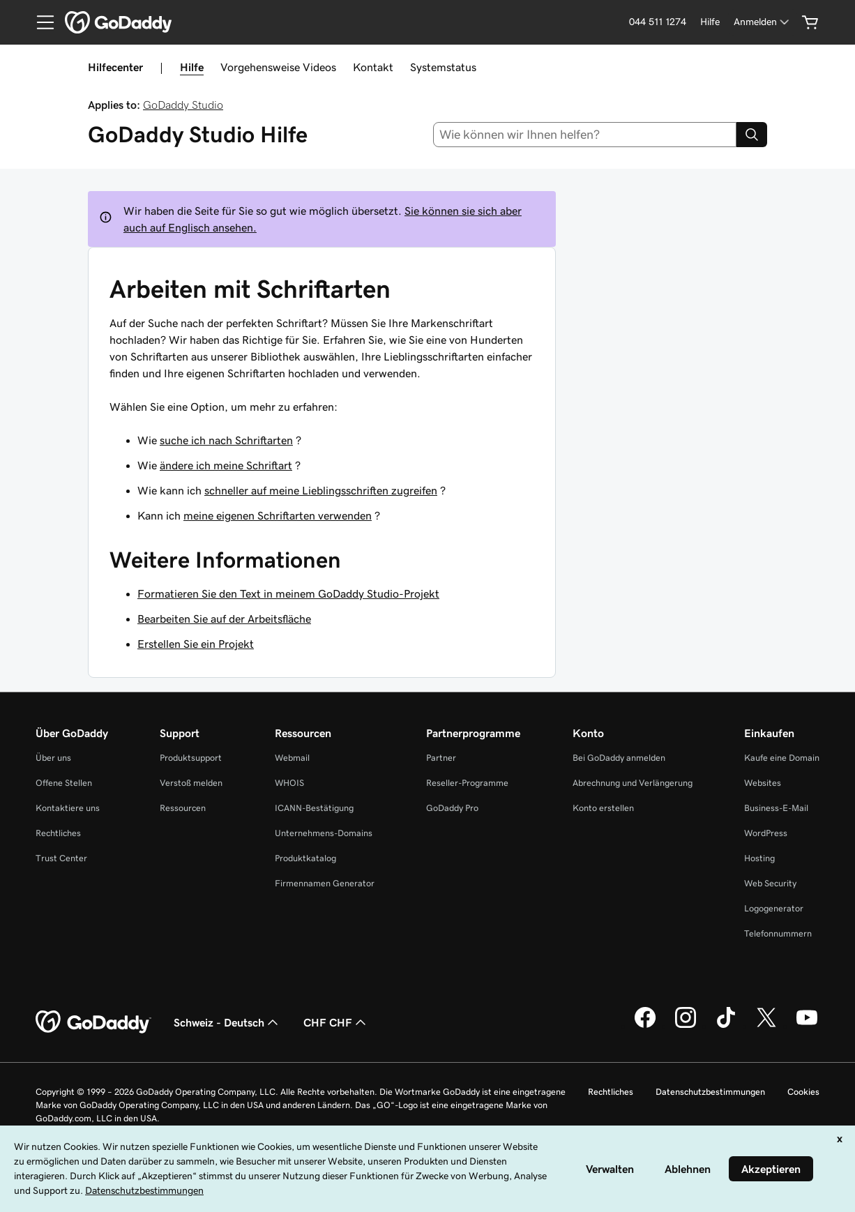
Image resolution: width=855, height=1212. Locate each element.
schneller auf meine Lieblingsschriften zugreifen (320, 490)
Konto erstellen (603, 807)
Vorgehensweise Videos (278, 67)
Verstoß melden (191, 782)
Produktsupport (191, 757)
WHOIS (289, 782)
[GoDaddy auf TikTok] (726, 1025)
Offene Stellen (64, 782)
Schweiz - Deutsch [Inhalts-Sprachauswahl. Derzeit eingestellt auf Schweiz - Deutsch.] (227, 1022)
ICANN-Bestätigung (314, 807)
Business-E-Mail (776, 807)
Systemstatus (443, 67)
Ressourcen (183, 807)
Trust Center (61, 858)
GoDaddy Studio (183, 104)
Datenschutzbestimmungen (710, 1091)
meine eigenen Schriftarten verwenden (277, 515)
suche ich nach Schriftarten (226, 440)
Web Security (770, 883)
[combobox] (585, 134)
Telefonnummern (778, 933)
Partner (441, 757)
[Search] (751, 134)
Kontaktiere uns (68, 807)
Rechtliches (58, 833)
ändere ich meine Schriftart (226, 465)
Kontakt (373, 67)
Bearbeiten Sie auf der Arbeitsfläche (224, 618)
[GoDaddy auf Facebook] (645, 1025)
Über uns (53, 757)
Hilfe (192, 67)
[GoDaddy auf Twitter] (766, 1025)
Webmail (292, 757)
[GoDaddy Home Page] (93, 1022)
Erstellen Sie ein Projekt (195, 643)
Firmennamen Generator (324, 883)
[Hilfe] (710, 22)
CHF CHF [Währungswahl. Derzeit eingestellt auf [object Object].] (336, 1022)
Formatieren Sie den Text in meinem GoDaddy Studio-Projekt (288, 593)
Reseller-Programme (467, 782)
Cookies (803, 1091)
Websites (762, 782)
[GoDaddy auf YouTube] (806, 1025)
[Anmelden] (762, 22)
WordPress (765, 833)
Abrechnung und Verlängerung (633, 782)
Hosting (759, 858)
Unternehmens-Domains (323, 833)
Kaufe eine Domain (781, 757)
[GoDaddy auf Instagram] (685, 1025)
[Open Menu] (39, 22)
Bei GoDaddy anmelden (619, 757)
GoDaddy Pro (452, 807)
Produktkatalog (305, 858)
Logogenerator (773, 908)
